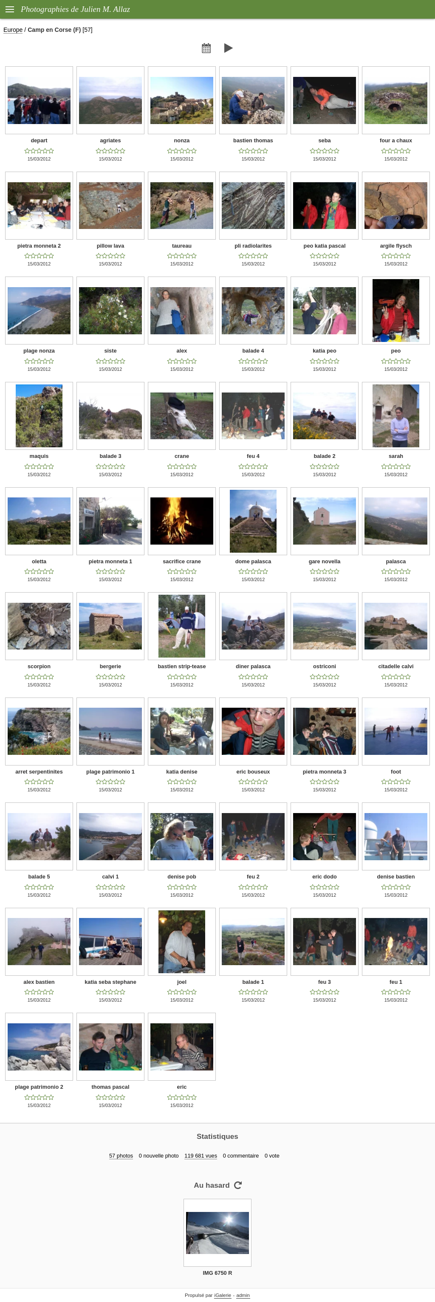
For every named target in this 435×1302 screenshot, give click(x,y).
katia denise (181, 771)
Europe (13, 29)
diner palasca (253, 666)
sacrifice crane (182, 561)
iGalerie (223, 1295)
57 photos (121, 1155)
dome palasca (253, 561)
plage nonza (39, 350)
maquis (39, 456)
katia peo (324, 350)
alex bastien (38, 982)
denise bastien (396, 876)
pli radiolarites (252, 246)
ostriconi (324, 666)
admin (243, 1295)
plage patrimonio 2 (39, 1087)
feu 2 (253, 876)
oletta (39, 561)
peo (396, 350)
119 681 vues (200, 1155)
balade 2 (324, 456)
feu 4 (253, 456)
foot (396, 771)
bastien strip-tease (182, 666)
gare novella (325, 561)
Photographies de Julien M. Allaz (75, 9)
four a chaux (396, 140)
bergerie (110, 666)
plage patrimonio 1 (110, 771)
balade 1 (253, 982)
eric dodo (324, 876)
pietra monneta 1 (110, 561)
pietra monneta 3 (324, 771)
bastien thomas (253, 140)
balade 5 (39, 876)
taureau (182, 246)
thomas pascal (111, 1087)
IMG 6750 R (217, 1273)
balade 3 (110, 456)
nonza (182, 140)
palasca (396, 561)
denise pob (181, 876)
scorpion (39, 666)
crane (182, 456)
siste (110, 350)
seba (324, 140)
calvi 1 (110, 876)
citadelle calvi (395, 666)
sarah (396, 456)
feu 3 (324, 982)
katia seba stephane (110, 982)
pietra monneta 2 (39, 246)
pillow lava (110, 246)
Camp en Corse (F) (54, 29)
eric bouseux (253, 771)
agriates (110, 140)
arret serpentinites (39, 771)
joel (181, 982)
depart (39, 140)
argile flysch (396, 246)
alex (182, 350)
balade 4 (253, 350)
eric (182, 1087)
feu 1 (396, 982)
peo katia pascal (325, 246)
